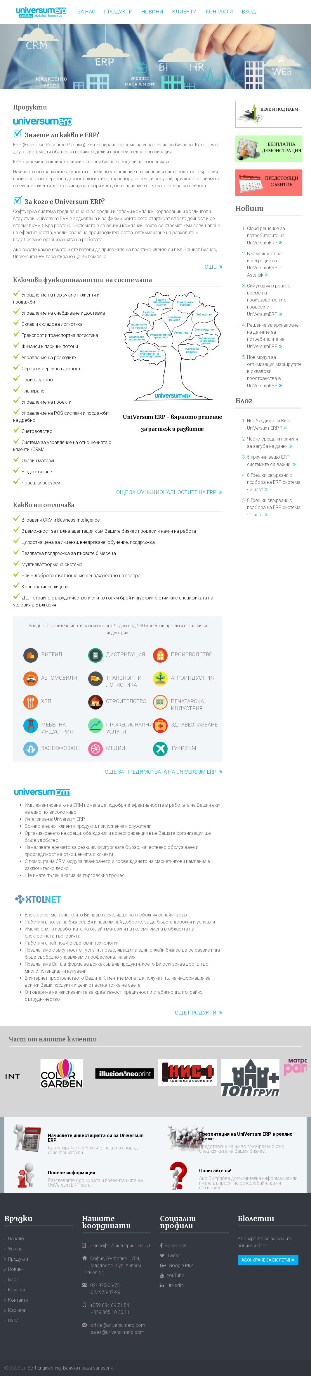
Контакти (219, 11)
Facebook (173, 1245)
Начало (16, 1238)
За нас (86, 11)
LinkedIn (172, 1285)
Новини (152, 11)
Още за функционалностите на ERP (166, 492)
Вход (249, 11)
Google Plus (177, 1265)
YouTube (172, 1275)
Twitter (170, 1255)
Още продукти (195, 1013)
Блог (244, 400)
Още (210, 267)
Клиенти (184, 11)
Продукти (118, 11)
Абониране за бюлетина (268, 1260)
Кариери (17, 1310)
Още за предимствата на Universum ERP (160, 772)
